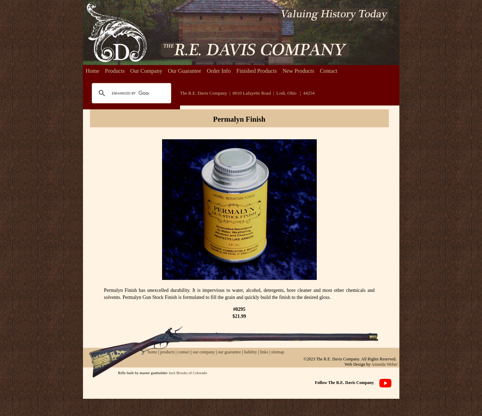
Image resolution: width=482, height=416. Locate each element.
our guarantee (229, 352)
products (167, 352)
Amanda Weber (384, 364)
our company (203, 352)
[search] (130, 93)
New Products (298, 71)
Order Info (219, 71)
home (152, 352)
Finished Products (256, 71)
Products (115, 71)
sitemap (277, 352)
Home (92, 71)
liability (250, 352)
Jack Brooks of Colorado (187, 373)
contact (184, 352)
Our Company (146, 71)
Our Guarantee (184, 71)
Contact (329, 71)
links (264, 352)
